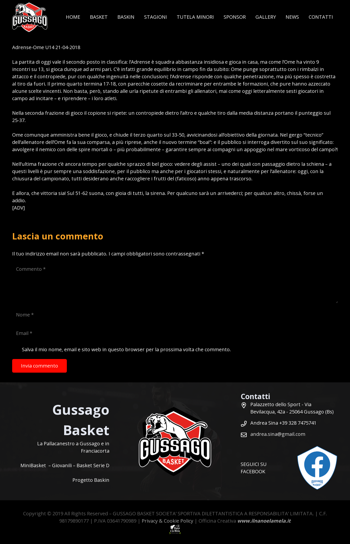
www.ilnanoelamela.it (264, 521)
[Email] (175, 333)
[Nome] (175, 315)
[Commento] (175, 282)
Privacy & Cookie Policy (167, 521)
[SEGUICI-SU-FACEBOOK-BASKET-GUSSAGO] (317, 468)
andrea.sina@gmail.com (277, 434)
